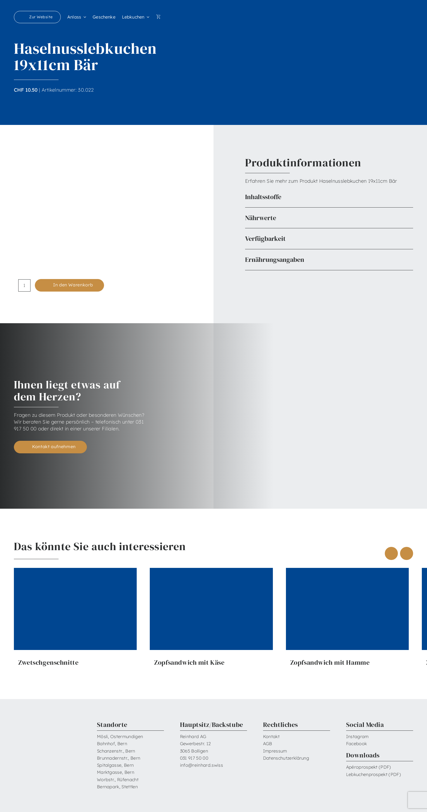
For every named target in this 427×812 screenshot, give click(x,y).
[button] (329, 197)
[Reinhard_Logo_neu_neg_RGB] (390, 14)
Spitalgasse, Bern (115, 765)
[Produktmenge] (24, 285)
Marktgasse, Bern (115, 772)
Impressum (275, 751)
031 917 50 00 (194, 758)
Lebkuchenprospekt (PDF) (373, 774)
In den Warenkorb (73, 284)
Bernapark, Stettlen (117, 786)
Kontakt (271, 736)
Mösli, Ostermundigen (120, 736)
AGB (267, 743)
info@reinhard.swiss (201, 765)
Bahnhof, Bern (112, 743)
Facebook (356, 743)
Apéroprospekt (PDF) (368, 767)
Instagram (357, 736)
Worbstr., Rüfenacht (118, 779)
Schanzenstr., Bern (116, 751)
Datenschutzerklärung (286, 758)
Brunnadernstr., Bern (118, 758)
